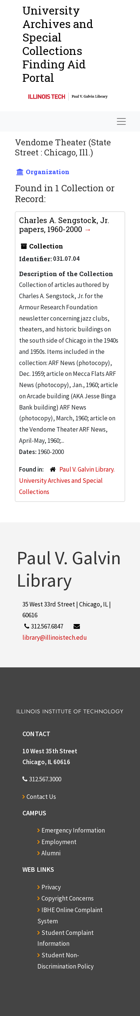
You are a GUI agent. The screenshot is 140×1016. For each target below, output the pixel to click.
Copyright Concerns (67, 898)
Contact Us (41, 797)
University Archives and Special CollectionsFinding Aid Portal (57, 44)
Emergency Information (73, 830)
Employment (59, 842)
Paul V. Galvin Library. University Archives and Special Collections (67, 480)
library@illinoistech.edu (54, 637)
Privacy (51, 887)
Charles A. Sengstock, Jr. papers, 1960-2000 (64, 224)
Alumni (50, 853)
